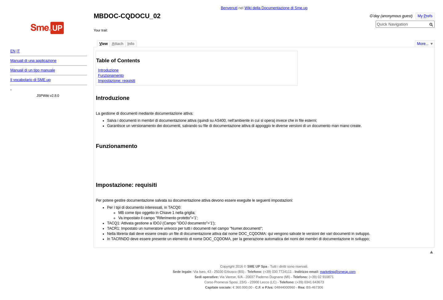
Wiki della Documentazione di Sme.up (276, 8)
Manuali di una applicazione (33, 61)
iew (103, 44)
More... (423, 44)
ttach (117, 44)
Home (47, 29)
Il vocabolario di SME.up (30, 80)
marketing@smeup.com (338, 271)
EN (12, 51)
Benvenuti (229, 8)
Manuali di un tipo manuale (32, 70)
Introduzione (108, 70)
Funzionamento (111, 75)
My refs (425, 16)
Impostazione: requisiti (116, 81)
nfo (130, 44)
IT (18, 51)
